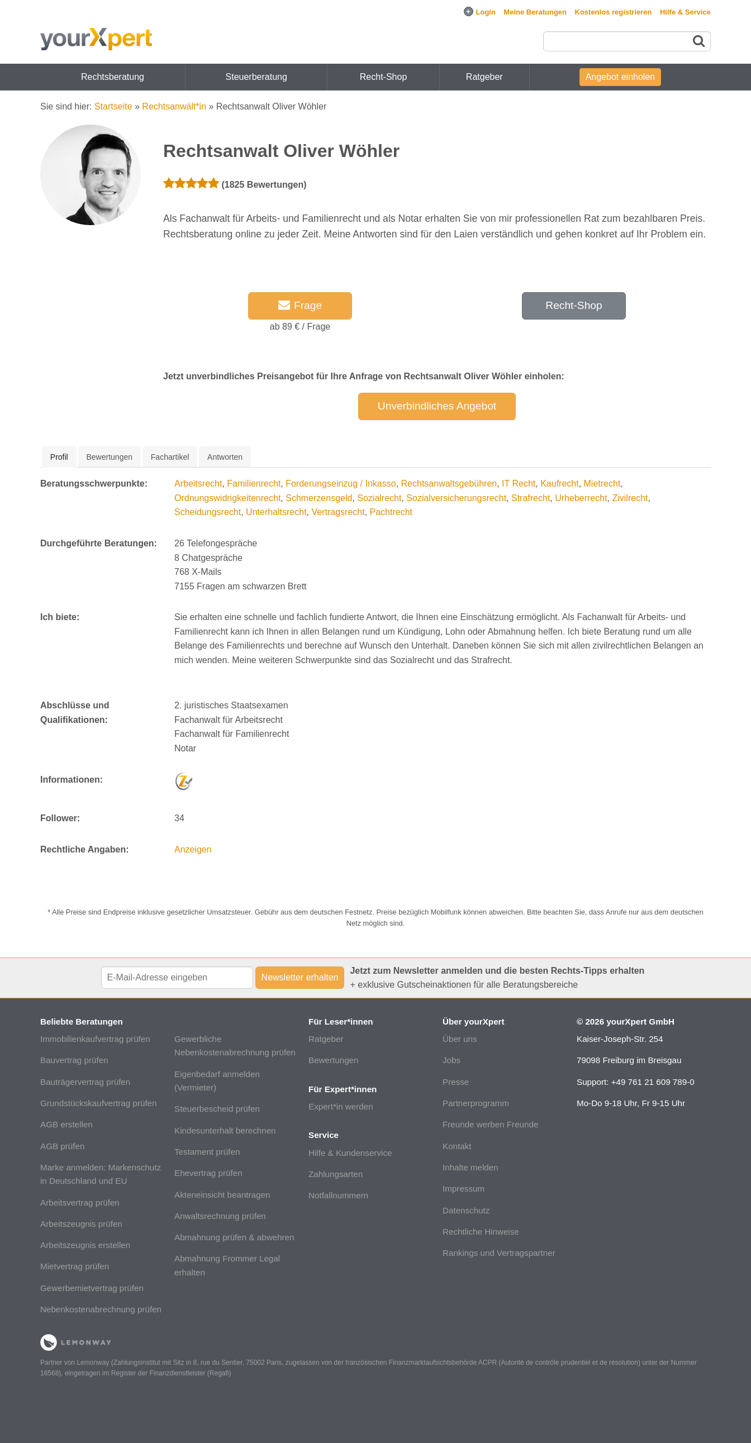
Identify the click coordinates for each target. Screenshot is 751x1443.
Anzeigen (193, 849)
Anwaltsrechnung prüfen (220, 1216)
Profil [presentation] (59, 457)
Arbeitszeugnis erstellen (85, 1245)
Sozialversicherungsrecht (456, 498)
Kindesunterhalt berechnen (225, 1130)
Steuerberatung (256, 77)
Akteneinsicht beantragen (222, 1194)
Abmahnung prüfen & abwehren (234, 1237)
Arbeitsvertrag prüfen (80, 1202)
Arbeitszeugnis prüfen (81, 1223)
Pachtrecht (391, 512)
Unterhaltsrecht (276, 512)
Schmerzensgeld (319, 498)
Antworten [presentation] (225, 457)
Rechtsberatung (112, 77)
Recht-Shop (383, 77)
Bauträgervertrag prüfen (85, 1082)
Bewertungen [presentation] (110, 457)
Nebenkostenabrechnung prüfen (100, 1309)
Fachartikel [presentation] (170, 457)
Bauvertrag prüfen (74, 1060)
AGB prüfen (62, 1146)
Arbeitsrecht (198, 483)
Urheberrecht (581, 498)
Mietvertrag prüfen (74, 1266)
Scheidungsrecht (207, 512)
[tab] (59, 457)
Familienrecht (254, 483)
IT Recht (518, 483)
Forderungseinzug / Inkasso (341, 483)
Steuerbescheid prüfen (217, 1108)
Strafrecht (530, 498)
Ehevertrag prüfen (208, 1173)
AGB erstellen (66, 1124)
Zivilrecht (630, 498)
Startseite (113, 106)
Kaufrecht (559, 483)
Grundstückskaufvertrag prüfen (98, 1103)
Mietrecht (602, 483)
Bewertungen (333, 1060)
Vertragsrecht (337, 512)
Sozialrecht (379, 498)
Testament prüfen (207, 1151)
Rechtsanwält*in (174, 106)
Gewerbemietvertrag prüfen (92, 1288)
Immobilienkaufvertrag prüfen (95, 1039)
